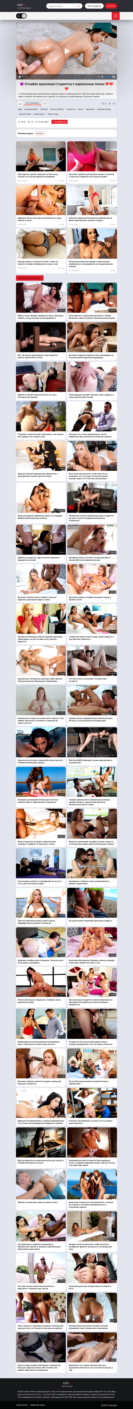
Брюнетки (92, 109)
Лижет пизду (54, 114)
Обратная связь (37, 1405)
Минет (82, 109)
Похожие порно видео (30, 278)
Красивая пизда (107, 109)
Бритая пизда (25, 114)
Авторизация (107, 6)
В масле (44, 109)
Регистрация (88, 6)
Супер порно (40, 114)
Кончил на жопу (58, 109)
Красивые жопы (31, 109)
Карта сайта (21, 1405)
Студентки (72, 109)
